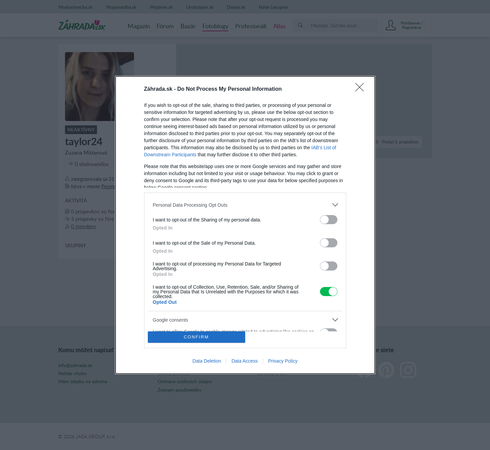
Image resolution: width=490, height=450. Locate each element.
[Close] (361, 89)
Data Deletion (207, 361)
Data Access (244, 361)
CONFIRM (196, 336)
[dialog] (245, 225)
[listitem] (245, 204)
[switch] (328, 219)
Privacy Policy (282, 361)
